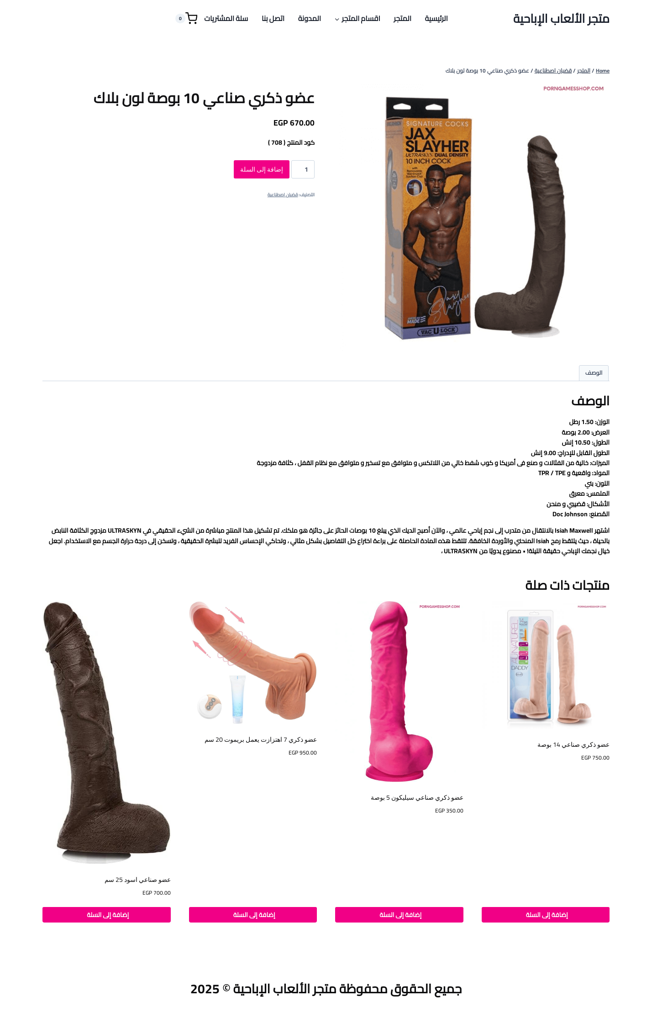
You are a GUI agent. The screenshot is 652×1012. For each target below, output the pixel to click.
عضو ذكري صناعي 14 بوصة (573, 744)
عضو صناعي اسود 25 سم (138, 880)
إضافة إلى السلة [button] (545, 915)
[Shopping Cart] (186, 18)
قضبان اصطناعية (283, 194)
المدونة (309, 18)
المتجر (402, 18)
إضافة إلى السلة (261, 169)
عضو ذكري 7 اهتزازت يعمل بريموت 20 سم (261, 739)
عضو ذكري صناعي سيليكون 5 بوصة (417, 797)
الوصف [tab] (594, 372)
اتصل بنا (273, 18)
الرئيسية (436, 18)
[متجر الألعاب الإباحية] (561, 18)
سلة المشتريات (226, 18)
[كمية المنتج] (303, 169)
